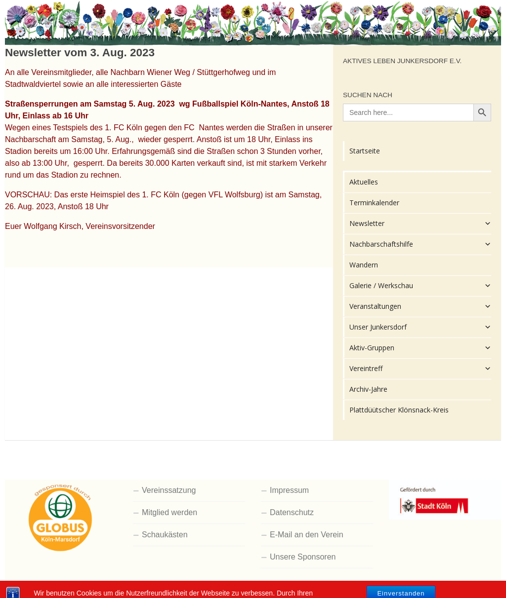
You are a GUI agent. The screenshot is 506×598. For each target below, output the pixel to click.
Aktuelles (363, 182)
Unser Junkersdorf (420, 327)
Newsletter (420, 223)
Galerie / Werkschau (420, 286)
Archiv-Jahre (368, 389)
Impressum (289, 490)
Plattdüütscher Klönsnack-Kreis (399, 409)
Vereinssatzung (169, 490)
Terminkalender (374, 202)
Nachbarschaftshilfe (420, 244)
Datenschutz (292, 512)
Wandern (363, 264)
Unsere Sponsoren (303, 557)
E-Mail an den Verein (306, 534)
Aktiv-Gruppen (420, 348)
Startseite (364, 150)
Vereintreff (420, 368)
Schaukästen (165, 534)
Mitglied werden (169, 512)
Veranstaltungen (420, 306)
